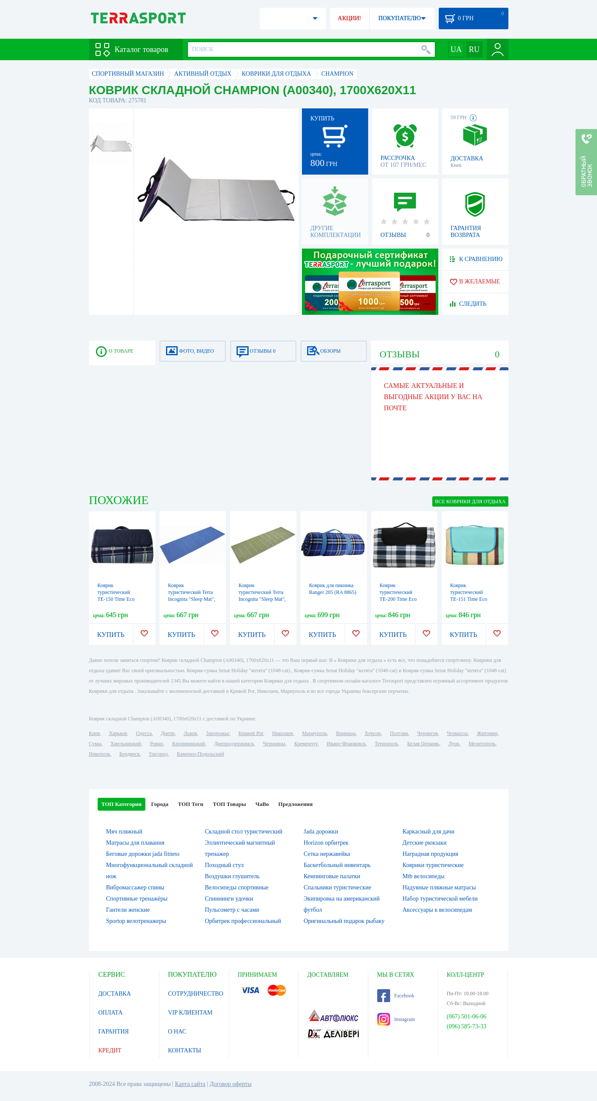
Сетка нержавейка (327, 854)
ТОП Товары (229, 804)
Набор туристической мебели (440, 898)
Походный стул (224, 865)
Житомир (487, 733)
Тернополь (386, 744)
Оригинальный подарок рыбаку (344, 921)
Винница (345, 733)
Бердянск (130, 754)
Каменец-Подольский (200, 754)
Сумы (95, 744)
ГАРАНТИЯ (113, 1031)
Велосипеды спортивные (236, 887)
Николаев (282, 733)
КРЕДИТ (110, 1050)
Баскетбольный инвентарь (337, 865)
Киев (94, 733)
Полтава (399, 733)
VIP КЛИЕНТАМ (190, 1012)
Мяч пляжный (124, 831)
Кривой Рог (250, 733)
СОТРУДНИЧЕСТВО (196, 993)
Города (159, 804)
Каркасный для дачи (429, 831)
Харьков (118, 733)
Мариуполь (314, 733)
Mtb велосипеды (424, 876)
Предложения (295, 804)
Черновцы (274, 744)
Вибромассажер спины (135, 887)
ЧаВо (262, 804)
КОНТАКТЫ (184, 1050)
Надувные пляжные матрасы (439, 887)
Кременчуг (305, 744)
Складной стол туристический (243, 831)
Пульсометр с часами (232, 910)
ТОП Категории (122, 804)
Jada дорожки (321, 831)
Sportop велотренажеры (136, 921)
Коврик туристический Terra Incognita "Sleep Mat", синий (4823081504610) (191, 599)
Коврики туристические (433, 865)
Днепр (168, 733)
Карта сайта (190, 1084)
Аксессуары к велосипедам (437, 910)
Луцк (453, 744)
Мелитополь (481, 744)
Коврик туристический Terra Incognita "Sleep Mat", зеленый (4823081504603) (262, 599)
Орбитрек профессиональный (243, 921)
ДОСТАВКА (114, 993)
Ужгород (158, 754)
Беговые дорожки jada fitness (143, 854)
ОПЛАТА (110, 1012)
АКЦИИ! (349, 18)
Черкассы (457, 733)
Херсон (373, 733)
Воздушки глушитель (232, 876)
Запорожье (217, 733)
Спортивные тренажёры (137, 898)
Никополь (100, 754)
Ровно (156, 744)
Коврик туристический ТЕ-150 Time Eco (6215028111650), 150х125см (116, 599)
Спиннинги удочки (229, 898)
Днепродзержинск (234, 744)
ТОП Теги (190, 804)
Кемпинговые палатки (332, 876)
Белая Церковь (423, 744)
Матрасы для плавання (135, 843)
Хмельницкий (126, 744)
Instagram (396, 1019)
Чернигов (427, 733)
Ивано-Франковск (346, 744)
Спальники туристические (337, 887)
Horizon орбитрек (326, 843)
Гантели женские (128, 910)
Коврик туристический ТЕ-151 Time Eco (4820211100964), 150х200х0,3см (469, 599)
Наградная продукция (431, 854)
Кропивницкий (188, 744)
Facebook (396, 995)
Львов (190, 733)
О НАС (177, 1031)
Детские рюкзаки (425, 843)
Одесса (143, 733)
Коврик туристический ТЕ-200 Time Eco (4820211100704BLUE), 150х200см (405, 599)
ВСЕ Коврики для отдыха (470, 501)
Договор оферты (230, 1084)
